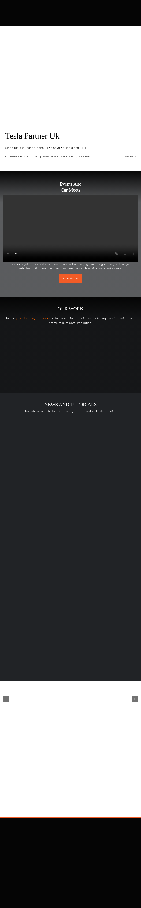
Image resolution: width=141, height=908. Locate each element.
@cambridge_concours (32, 318)
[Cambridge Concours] (35, 6)
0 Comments (83, 156)
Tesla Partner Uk (32, 135)
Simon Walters (17, 156)
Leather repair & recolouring (57, 156)
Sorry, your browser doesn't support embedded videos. (70, 228)
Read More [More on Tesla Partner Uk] (130, 156)
